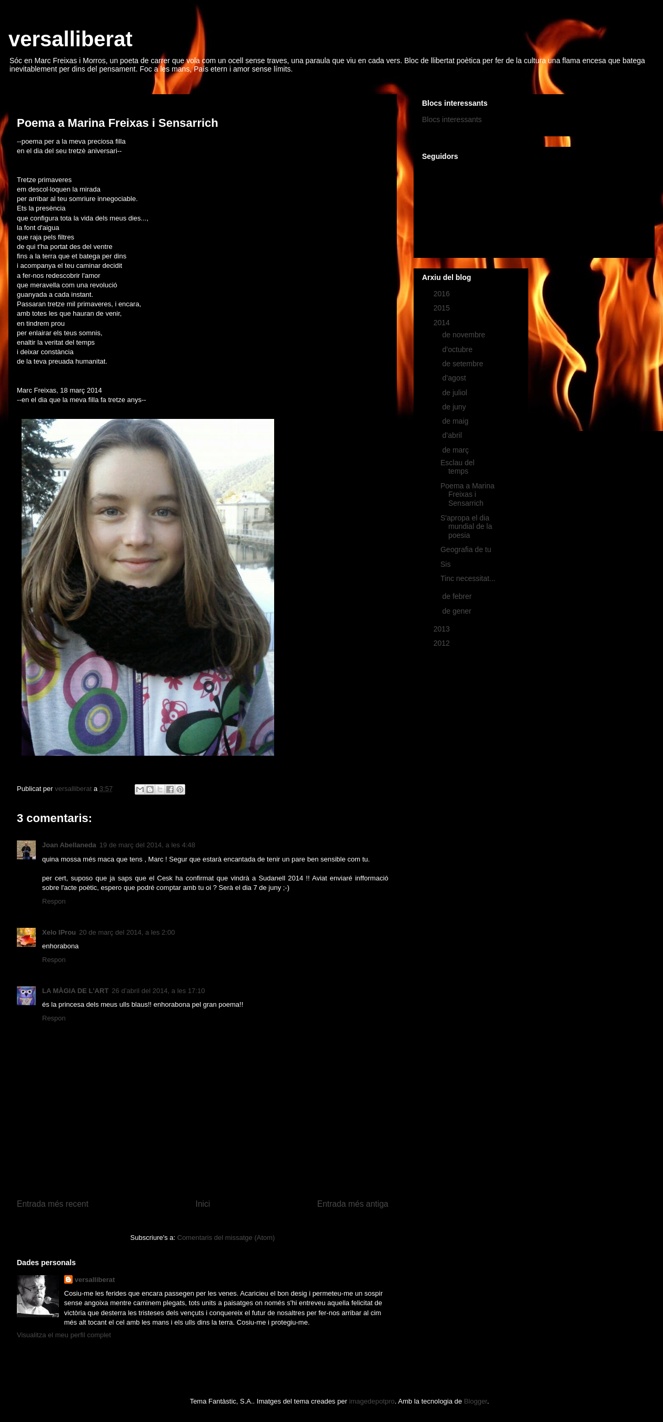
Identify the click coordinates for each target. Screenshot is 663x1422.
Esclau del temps (457, 467)
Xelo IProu (59, 932)
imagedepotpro (372, 1401)
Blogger (475, 1401)
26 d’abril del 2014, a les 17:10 (158, 991)
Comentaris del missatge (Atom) (226, 1237)
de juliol (455, 392)
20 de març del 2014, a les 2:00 (127, 932)
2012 (443, 643)
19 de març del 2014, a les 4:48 (147, 845)
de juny (455, 407)
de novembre (464, 335)
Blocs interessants (452, 119)
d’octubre (458, 349)
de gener (457, 611)
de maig (456, 421)
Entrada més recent (52, 1203)
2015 (443, 308)
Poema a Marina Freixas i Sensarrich (467, 495)
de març (456, 450)
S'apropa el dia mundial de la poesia (466, 527)
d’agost (455, 378)
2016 (443, 293)
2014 (443, 322)
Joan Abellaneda (69, 845)
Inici (203, 1203)
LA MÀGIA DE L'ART (75, 991)
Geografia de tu (465, 549)
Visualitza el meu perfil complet (64, 1335)
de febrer (458, 596)
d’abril (453, 435)
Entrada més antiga (352, 1203)
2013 (443, 629)
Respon (54, 901)
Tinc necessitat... (468, 578)
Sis (445, 564)
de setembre (463, 363)
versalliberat (70, 39)
